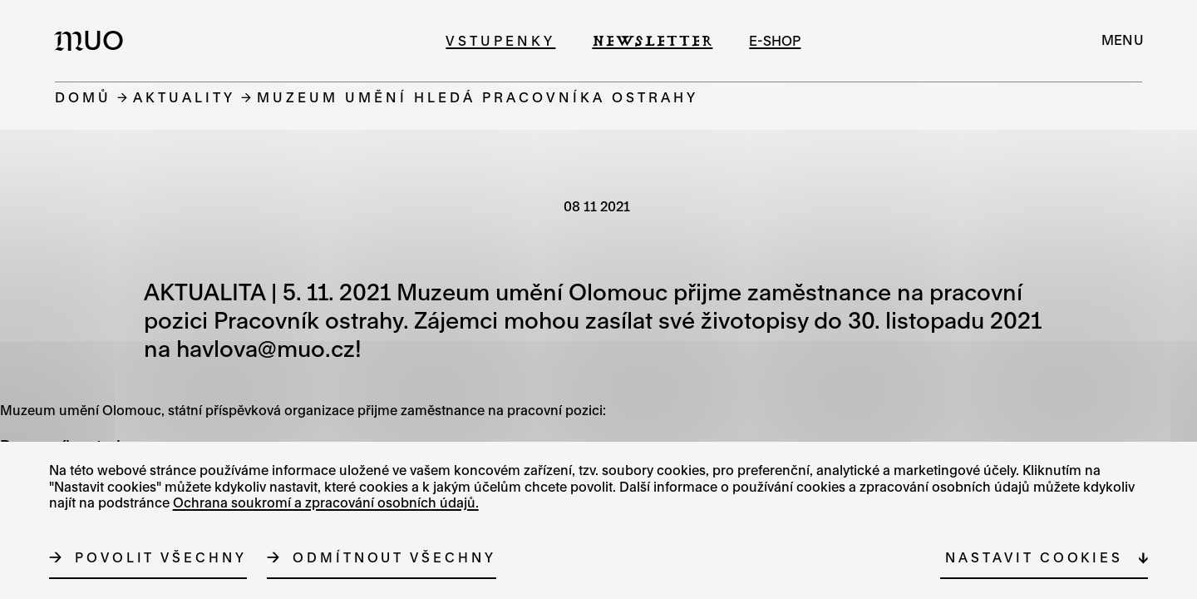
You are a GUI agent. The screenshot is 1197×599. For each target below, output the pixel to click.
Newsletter (652, 40)
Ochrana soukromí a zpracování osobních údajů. (326, 502)
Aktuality (184, 97)
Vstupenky (500, 40)
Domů (83, 97)
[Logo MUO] (94, 40)
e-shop (774, 40)
